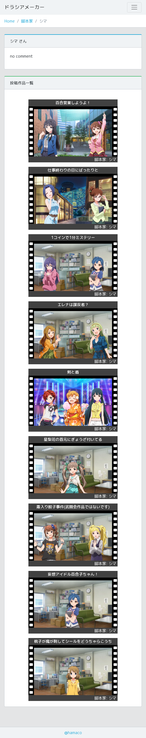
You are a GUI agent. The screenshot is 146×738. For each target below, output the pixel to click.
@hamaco (73, 732)
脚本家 (27, 21)
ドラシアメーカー (24, 7)
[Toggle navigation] (134, 7)
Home (9, 21)
